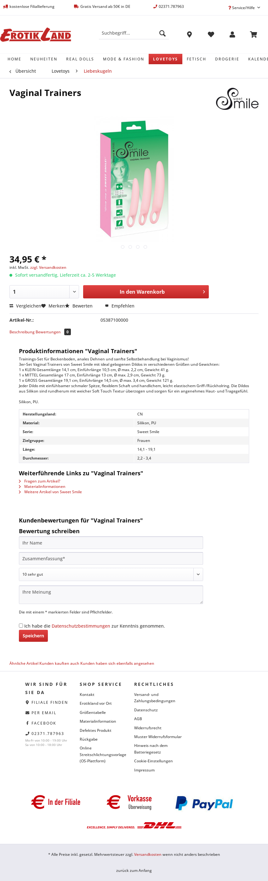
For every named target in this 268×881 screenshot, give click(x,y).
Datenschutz (146, 710)
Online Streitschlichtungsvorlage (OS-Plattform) (103, 754)
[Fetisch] (196, 59)
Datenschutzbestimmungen (81, 626)
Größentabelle (93, 712)
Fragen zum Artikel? (39, 481)
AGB (138, 718)
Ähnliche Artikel (23, 663)
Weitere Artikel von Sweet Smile (50, 491)
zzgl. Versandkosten (48, 267)
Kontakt (87, 694)
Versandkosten (148, 854)
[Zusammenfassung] (111, 558)
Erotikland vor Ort (96, 703)
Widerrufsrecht (148, 728)
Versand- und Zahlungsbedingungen (154, 697)
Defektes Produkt (95, 730)
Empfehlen (119, 306)
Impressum (144, 770)
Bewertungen (53, 332)
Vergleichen (25, 306)
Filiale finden (49, 702)
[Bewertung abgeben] (111, 574)
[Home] (14, 59)
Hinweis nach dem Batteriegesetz (151, 748)
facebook (43, 723)
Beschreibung (22, 332)
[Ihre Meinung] (111, 594)
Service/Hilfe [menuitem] (242, 7)
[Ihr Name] (111, 542)
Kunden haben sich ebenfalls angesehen (117, 663)
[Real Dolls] (80, 59)
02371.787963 (47, 733)
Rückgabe (89, 739)
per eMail (43, 712)
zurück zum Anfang (134, 870)
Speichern (33, 636)
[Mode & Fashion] (124, 59)
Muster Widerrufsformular (158, 736)
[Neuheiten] (44, 59)
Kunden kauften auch (59, 663)
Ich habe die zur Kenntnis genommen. (94, 626)
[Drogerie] (227, 59)
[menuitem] (133, 36)
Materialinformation (98, 721)
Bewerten (79, 306)
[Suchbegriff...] (133, 33)
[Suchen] (162, 33)
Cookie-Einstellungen (153, 761)
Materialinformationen (42, 486)
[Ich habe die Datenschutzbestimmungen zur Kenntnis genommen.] (21, 626)
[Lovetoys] (165, 59)
